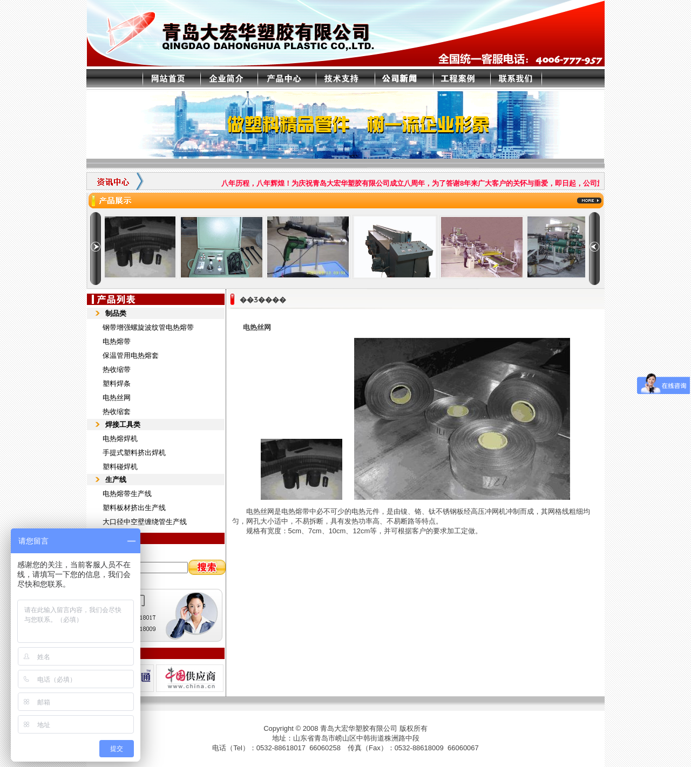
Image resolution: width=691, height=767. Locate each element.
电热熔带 (117, 341)
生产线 (115, 480)
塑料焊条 (117, 383)
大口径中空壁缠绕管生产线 (145, 522)
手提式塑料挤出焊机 (134, 453)
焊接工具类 (122, 424)
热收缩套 (117, 412)
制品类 (115, 313)
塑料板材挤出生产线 (134, 508)
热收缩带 (117, 369)
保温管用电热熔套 (131, 355)
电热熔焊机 (120, 439)
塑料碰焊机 (120, 467)
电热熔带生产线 (127, 494)
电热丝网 (117, 397)
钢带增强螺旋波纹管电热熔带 (148, 327)
